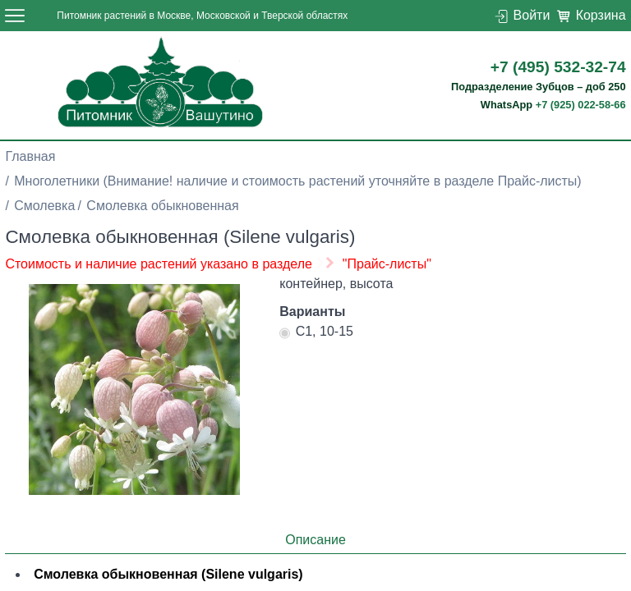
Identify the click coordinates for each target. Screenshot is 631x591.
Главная (30, 156)
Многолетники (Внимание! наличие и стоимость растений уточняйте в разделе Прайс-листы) (297, 181)
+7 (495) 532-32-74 (558, 67)
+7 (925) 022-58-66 (581, 104)
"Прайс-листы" (387, 264)
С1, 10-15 (316, 333)
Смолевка (44, 206)
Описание (315, 540)
